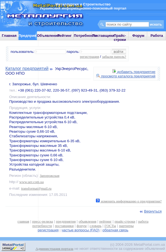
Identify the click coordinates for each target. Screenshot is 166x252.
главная (23, 221)
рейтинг (105, 221)
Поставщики (103, 36)
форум (82, 226)
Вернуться (150, 211)
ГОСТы (110, 226)
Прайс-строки (120, 38)
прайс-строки (125, 221)
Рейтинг (64, 36)
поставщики (64, 226)
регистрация (89, 56)
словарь (96, 226)
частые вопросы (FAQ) (81, 230)
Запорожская (49, 176)
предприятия (66, 221)
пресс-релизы (42, 221)
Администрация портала (54, 249)
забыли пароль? (114, 56)
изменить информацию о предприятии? (129, 201)
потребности (42, 226)
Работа (157, 36)
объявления (87, 221)
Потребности (85, 36)
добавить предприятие (133, 72)
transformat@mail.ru (36, 188)
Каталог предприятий (26, 68)
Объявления (48, 36)
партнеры (126, 226)
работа (143, 221)
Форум (138, 36)
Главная (9, 36)
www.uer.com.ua (31, 182)
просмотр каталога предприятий (125, 76)
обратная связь (115, 230)
